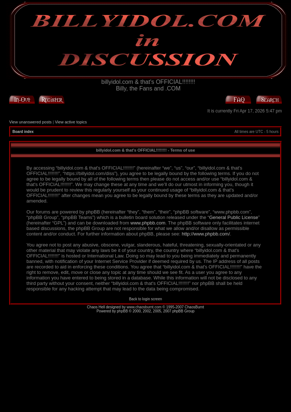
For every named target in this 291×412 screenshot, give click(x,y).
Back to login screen (145, 299)
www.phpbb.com (147, 223)
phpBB (122, 311)
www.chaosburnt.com (144, 307)
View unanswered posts (30, 122)
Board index (23, 132)
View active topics (71, 122)
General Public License (233, 217)
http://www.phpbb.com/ (206, 234)
